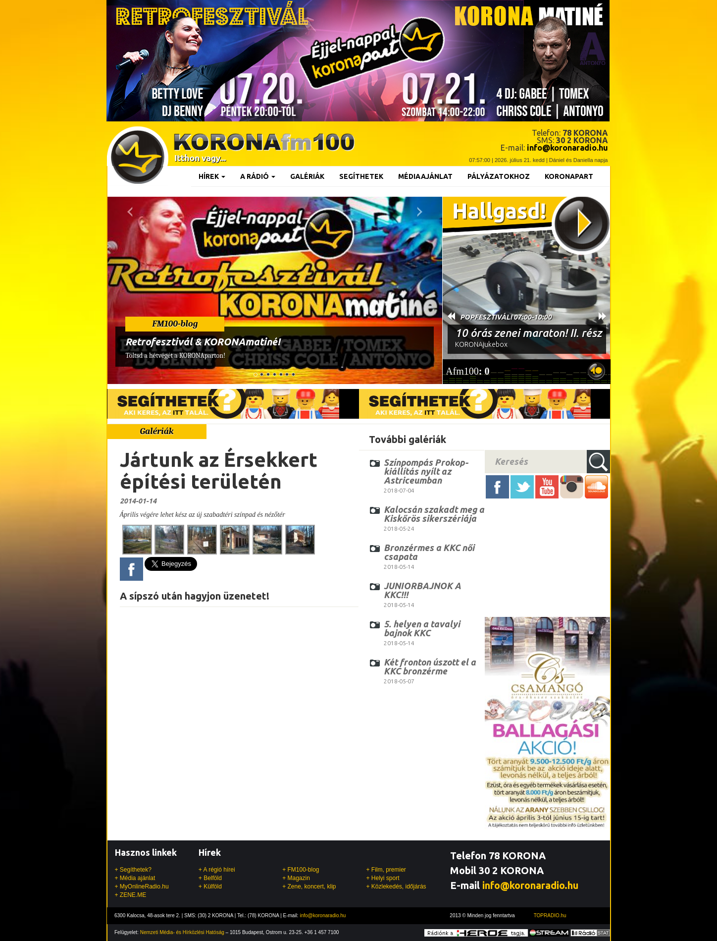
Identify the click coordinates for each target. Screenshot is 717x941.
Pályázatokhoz (498, 176)
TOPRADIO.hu (550, 915)
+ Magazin (296, 878)
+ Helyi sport (382, 878)
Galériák (307, 176)
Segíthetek (361, 176)
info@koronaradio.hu (530, 885)
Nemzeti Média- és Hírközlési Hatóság (182, 932)
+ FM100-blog (300, 869)
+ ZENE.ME (131, 894)
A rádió (257, 176)
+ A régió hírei (217, 869)
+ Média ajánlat (135, 878)
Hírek (212, 176)
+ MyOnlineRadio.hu (142, 886)
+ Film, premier (386, 869)
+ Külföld (210, 886)
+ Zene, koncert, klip (309, 886)
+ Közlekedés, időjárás (396, 886)
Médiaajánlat (425, 176)
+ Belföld (210, 878)
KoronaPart (569, 176)
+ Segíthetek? (133, 869)
